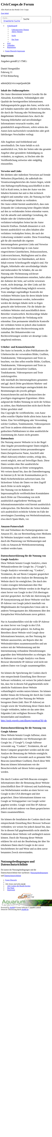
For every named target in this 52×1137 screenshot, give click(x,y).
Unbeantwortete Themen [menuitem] (20, 30)
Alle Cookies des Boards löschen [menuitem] (18, 886)
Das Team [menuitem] (15, 39)
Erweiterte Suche (12, 21)
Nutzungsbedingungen (39, 873)
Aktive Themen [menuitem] (17, 32)
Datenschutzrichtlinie (12, 876)
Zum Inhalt (5, 13)
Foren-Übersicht (11, 880)
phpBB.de (25, 909)
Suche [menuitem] (14, 36)
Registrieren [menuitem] (11, 47)
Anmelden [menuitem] (11, 45)
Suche (26, 18)
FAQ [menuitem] (9, 43)
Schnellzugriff (12, 26)
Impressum (11, 890)
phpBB (12, 907)
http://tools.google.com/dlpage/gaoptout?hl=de (24, 720)
